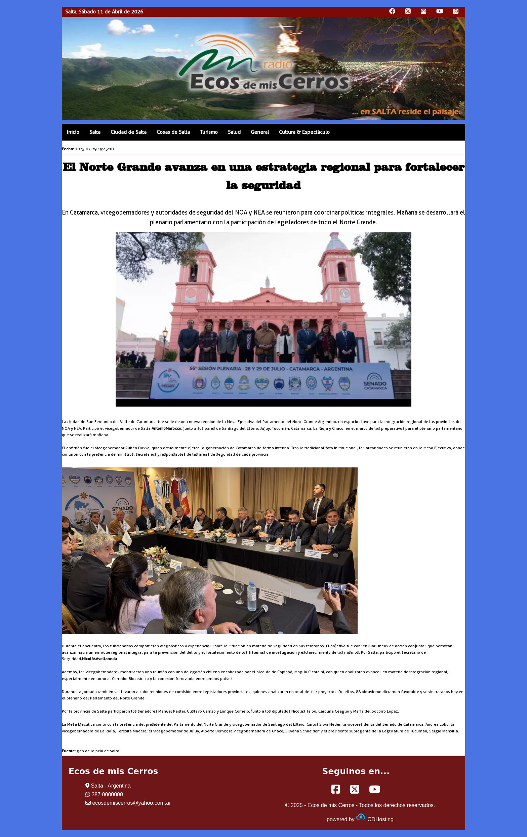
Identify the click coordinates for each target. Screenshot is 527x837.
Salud (234, 132)
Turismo (209, 132)
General (260, 132)
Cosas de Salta (173, 132)
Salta (94, 132)
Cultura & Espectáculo (304, 132)
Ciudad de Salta (129, 132)
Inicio (73, 132)
